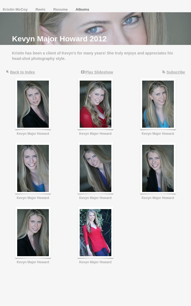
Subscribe (175, 72)
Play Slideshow (99, 72)
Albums (82, 9)
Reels (40, 9)
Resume (61, 9)
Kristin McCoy (16, 9)
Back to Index (22, 72)
